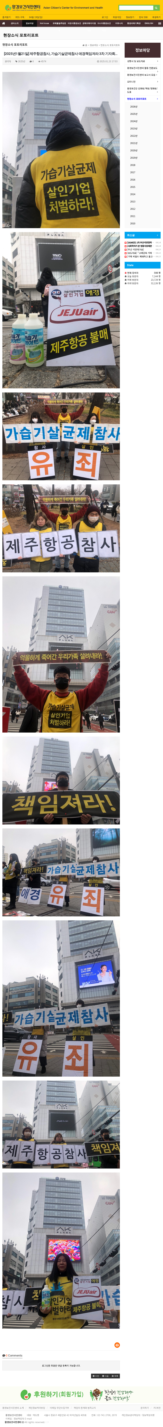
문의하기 (145, 1407)
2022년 (133, 135)
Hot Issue (44, 23)
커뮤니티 (119, 23)
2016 (132, 179)
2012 (132, 208)
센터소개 (14, 23)
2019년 (133, 157)
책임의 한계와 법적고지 (85, 1407)
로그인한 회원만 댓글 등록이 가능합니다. (61, 1365)
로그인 (105, 17)
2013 (132, 201)
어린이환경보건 (74, 23)
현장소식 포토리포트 (21, 35)
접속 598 (143, 17)
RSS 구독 (19, 17)
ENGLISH (149, 23)
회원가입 (117, 17)
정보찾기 (130, 17)
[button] (96, 1376)
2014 (132, 194)
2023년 (133, 128)
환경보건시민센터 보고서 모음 (141, 74)
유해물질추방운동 (59, 24)
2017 (132, 172)
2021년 (133, 143)
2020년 (133, 150)
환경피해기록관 (134, 23)
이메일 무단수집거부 (59, 1407)
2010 (132, 223)
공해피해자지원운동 (89, 24)
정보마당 (29, 23)
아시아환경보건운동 (104, 24)
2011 (132, 216)
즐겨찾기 (6, 17)
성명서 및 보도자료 (136, 61)
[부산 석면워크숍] (134, 249)
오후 (47, 1422)
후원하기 (156, 17)
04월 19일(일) (36, 17)
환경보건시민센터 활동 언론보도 (142, 68)
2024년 (133, 121)
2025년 (133, 113)
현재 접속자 (132, 272)
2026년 (133, 106)
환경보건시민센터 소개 (13, 1407)
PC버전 (157, 1407)
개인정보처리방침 (36, 1407)
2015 (132, 186)
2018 (132, 165)
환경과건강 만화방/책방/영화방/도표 (142, 90)
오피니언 (131, 81)
